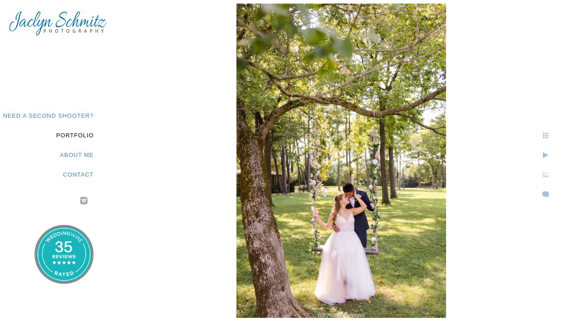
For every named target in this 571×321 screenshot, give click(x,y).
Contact (78, 174)
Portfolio (75, 135)
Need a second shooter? (48, 115)
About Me (77, 155)
